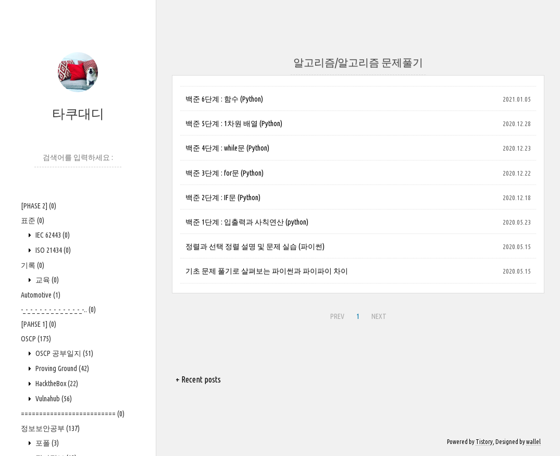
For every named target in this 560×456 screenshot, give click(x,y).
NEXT (379, 316)
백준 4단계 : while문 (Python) (227, 148)
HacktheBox (56, 383)
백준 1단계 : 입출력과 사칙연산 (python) (246, 222)
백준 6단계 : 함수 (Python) (224, 99)
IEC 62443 (52, 235)
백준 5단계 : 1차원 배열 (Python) (233, 123)
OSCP (36, 339)
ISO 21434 (52, 250)
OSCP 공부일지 (63, 353)
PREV (337, 316)
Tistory (484, 441)
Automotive (40, 295)
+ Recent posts (198, 379)
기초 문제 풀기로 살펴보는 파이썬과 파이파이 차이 (266, 271)
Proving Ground (61, 368)
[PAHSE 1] (38, 324)
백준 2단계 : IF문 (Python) (222, 197)
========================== (73, 414)
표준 (32, 220)
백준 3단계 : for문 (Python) (224, 173)
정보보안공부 (50, 428)
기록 (32, 265)
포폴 (46, 443)
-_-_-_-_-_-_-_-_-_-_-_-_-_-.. (58, 309)
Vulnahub (53, 399)
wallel (533, 441)
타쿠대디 (78, 113)
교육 (46, 280)
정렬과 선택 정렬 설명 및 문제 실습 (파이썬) (255, 246)
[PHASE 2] (38, 206)
